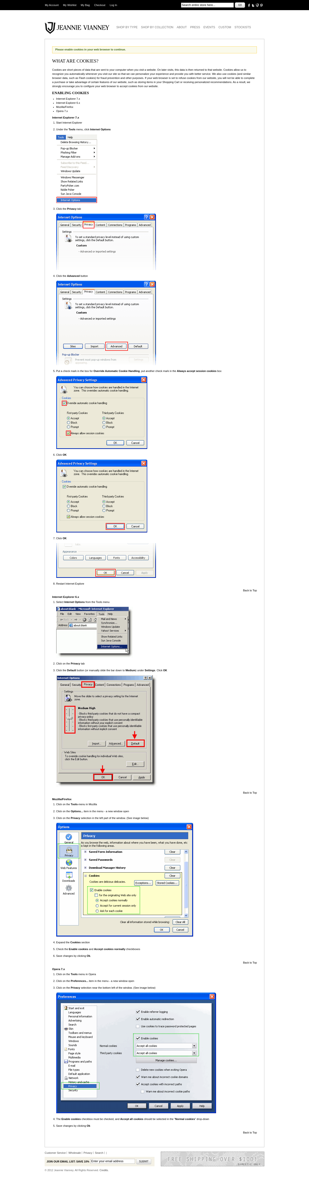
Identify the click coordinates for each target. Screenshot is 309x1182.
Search (99, 1152)
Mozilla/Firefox (64, 106)
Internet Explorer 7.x (68, 98)
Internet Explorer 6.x (68, 102)
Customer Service (55, 1152)
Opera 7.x (62, 111)
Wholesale (74, 1152)
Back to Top (250, 590)
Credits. (104, 1170)
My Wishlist (70, 5)
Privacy (88, 1152)
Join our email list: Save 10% (68, 1161)
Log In (113, 5)
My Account (52, 5)
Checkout (99, 5)
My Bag (85, 5)
